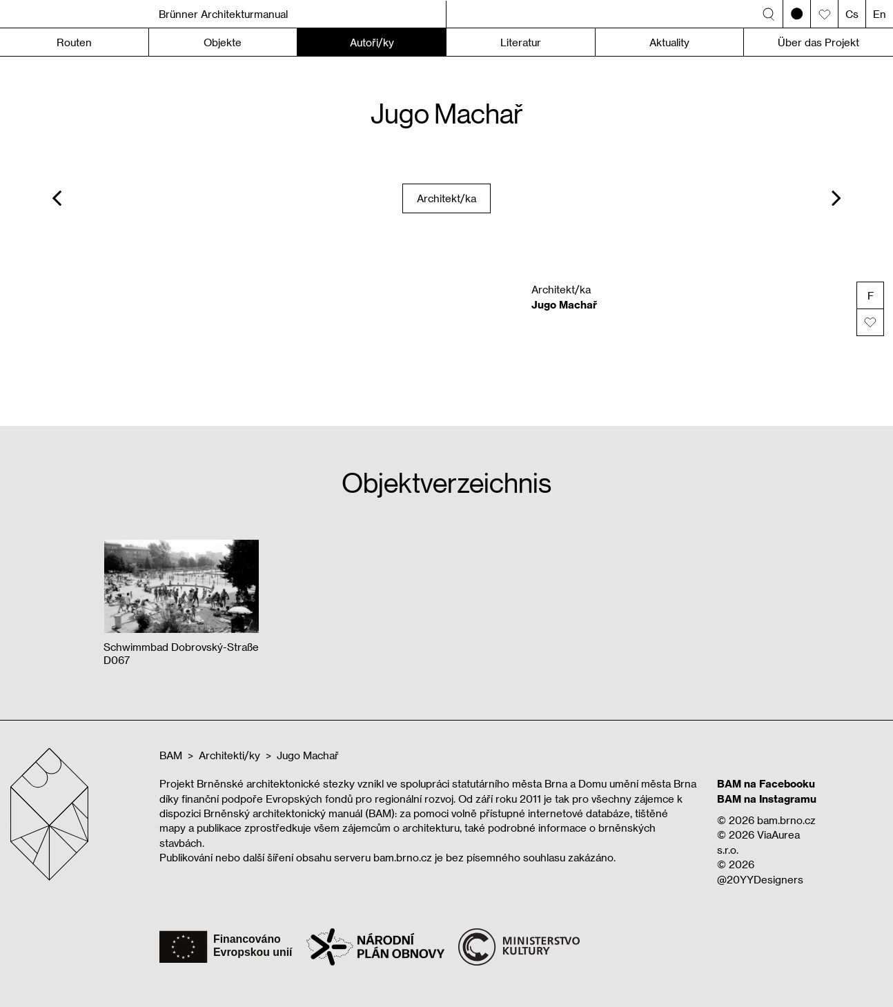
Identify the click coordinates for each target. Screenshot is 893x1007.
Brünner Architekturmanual (223, 14)
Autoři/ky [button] (372, 42)
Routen (74, 42)
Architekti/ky (229, 755)
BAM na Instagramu (766, 798)
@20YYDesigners (760, 879)
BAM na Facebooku (766, 783)
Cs (851, 14)
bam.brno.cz (786, 820)
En (879, 14)
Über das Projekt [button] (818, 42)
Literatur (520, 42)
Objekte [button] (223, 42)
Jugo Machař (308, 755)
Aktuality (669, 42)
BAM (170, 755)
